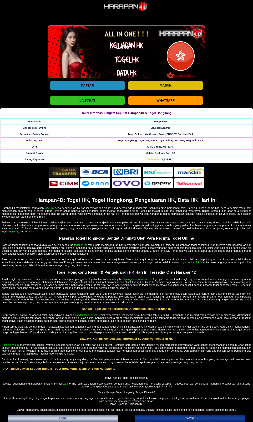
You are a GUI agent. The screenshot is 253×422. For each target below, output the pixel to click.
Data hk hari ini (10, 345)
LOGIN (62, 418)
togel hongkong (10, 231)
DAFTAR (190, 418)
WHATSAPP (166, 100)
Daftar (87, 85)
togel (66, 383)
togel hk (49, 208)
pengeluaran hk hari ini (138, 279)
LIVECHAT (87, 100)
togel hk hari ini (190, 262)
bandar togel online (86, 315)
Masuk (166, 85)
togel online (80, 245)
